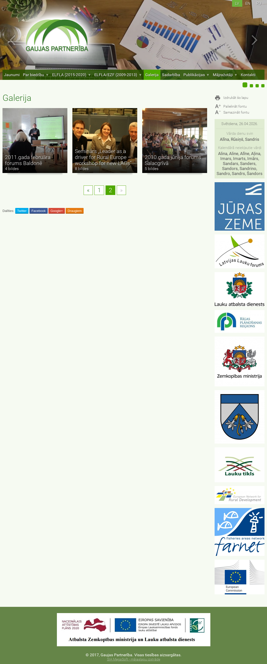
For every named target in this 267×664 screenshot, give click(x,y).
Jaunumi (12, 74)
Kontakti (248, 74)
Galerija (152, 74)
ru (259, 3)
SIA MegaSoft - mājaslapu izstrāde (133, 659)
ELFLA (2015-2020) (71, 74)
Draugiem (75, 211)
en (247, 3)
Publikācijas (196, 74)
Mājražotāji (225, 74)
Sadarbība (171, 74)
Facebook (38, 211)
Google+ (56, 211)
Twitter (21, 211)
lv (237, 3)
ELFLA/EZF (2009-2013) (118, 74)
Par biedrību (36, 74)
